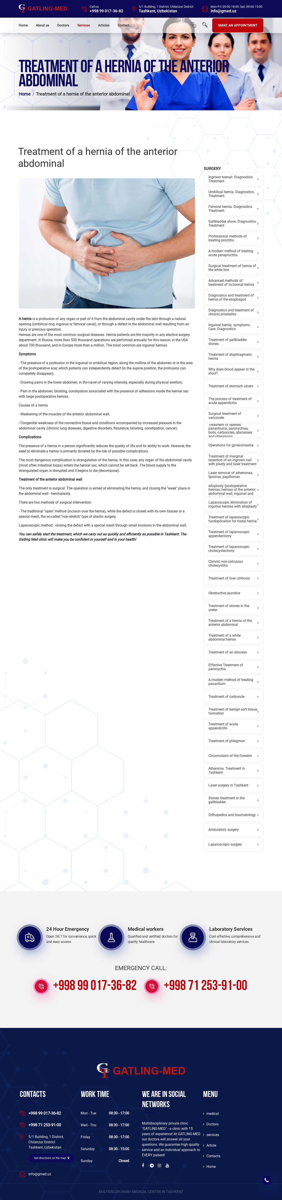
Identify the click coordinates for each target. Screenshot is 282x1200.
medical (211, 1114)
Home (23, 25)
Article (209, 1145)
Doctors (63, 25)
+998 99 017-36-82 (106, 11)
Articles (103, 25)
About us (42, 25)
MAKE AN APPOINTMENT (237, 25)
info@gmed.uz (223, 11)
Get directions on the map (51, 1158)
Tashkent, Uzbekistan (158, 11)
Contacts (211, 1156)
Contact (123, 25)
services (211, 1135)
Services (83, 25)
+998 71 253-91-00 (205, 986)
